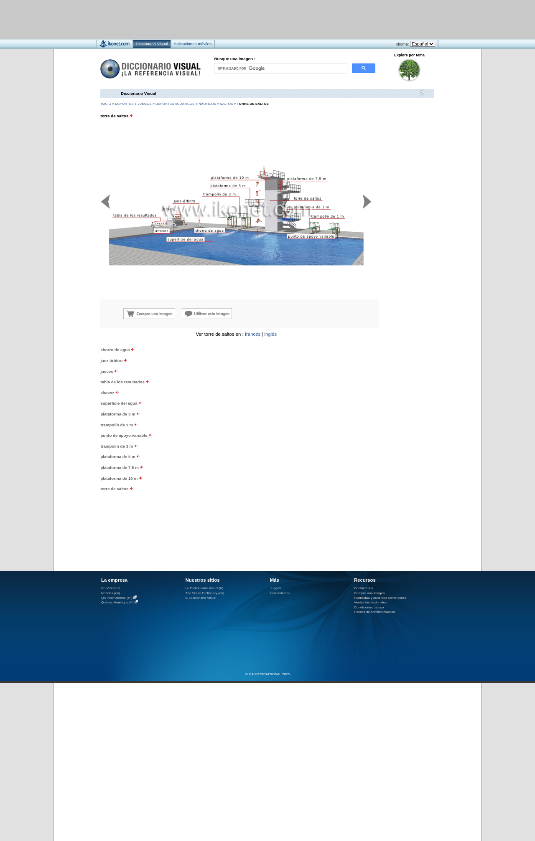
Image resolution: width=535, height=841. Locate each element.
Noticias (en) (110, 593)
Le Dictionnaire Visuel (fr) (204, 588)
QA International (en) (116, 598)
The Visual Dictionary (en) (204, 593)
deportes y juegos (133, 104)
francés (252, 334)
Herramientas (280, 593)
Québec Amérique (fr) (117, 602)
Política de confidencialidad (374, 612)
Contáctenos (363, 588)
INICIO (106, 104)
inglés (270, 334)
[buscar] (280, 68)
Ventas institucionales (370, 602)
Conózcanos (110, 588)
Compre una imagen (369, 593)
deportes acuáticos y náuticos (185, 104)
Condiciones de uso (369, 607)
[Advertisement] (242, 19)
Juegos (275, 588)
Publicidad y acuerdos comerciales (380, 598)
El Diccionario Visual (200, 598)
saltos (226, 104)
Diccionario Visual (138, 93)
